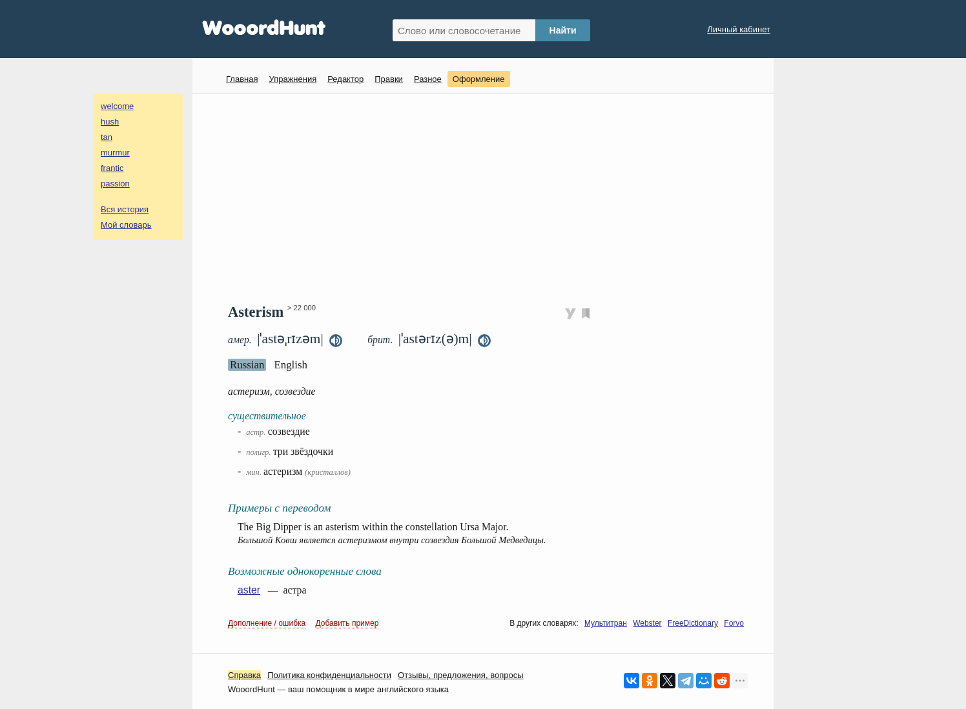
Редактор (345, 79)
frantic (112, 168)
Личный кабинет (738, 29)
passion (115, 183)
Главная (242, 79)
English (290, 365)
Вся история (125, 209)
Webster (647, 623)
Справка (244, 675)
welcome (117, 106)
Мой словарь (126, 225)
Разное (428, 79)
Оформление (479, 79)
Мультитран (605, 623)
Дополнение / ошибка (266, 623)
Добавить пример (347, 623)
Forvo (734, 623)
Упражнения (292, 79)
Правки (389, 79)
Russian (247, 365)
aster (249, 589)
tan (106, 137)
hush (110, 121)
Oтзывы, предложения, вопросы (460, 675)
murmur (115, 152)
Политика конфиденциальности (329, 675)
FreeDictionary (693, 623)
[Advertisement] (488, 197)
